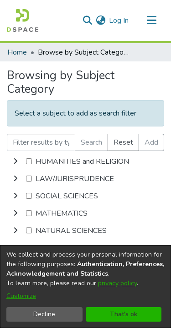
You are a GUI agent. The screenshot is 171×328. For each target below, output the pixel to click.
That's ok (123, 314)
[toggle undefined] (15, 161)
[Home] (22, 20)
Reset (123, 142)
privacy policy (117, 283)
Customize (21, 296)
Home (17, 52)
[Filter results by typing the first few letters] (41, 142)
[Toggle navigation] (151, 20)
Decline (44, 314)
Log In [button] (119, 20)
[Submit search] (87, 20)
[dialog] (85, 286)
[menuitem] (100, 20)
